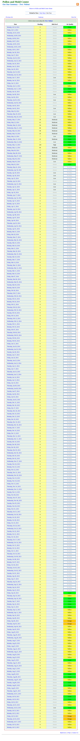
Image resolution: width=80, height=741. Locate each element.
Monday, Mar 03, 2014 (13, 287)
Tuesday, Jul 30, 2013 (13, 696)
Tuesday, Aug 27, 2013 (13, 640)
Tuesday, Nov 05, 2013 (13, 503)
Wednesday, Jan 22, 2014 (14, 363)
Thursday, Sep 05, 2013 (13, 624)
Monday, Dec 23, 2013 (13, 416)
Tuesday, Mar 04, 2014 (13, 285)
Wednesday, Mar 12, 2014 (14, 268)
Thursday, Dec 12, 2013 (13, 436)
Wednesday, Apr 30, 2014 (14, 170)
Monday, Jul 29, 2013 (13, 699)
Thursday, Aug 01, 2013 (14, 691)
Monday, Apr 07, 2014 (13, 217)
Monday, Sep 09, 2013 (13, 618)
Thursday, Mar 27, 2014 (14, 237)
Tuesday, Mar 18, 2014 (13, 257)
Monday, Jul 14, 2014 (13, 27)
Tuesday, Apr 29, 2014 (13, 173)
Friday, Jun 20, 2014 (12, 69)
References (63, 733)
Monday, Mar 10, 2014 (13, 273)
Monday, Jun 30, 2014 (13, 52)
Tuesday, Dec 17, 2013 (13, 427)
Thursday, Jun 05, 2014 (13, 100)
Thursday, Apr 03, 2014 (13, 223)
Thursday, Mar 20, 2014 (14, 251)
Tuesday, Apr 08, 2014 (13, 215)
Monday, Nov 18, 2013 (13, 481)
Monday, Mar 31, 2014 (13, 231)
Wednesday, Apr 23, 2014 (14, 184)
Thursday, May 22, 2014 (14, 125)
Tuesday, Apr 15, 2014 (13, 201)
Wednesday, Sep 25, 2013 (14, 584)
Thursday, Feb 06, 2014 (13, 332)
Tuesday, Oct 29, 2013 (13, 517)
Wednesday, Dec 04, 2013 (14, 453)
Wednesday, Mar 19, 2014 (14, 254)
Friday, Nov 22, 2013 (13, 470)
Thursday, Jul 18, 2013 (13, 719)
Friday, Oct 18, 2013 (13, 537)
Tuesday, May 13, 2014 (13, 145)
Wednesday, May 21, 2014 (14, 128)
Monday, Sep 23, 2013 (13, 590)
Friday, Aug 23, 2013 (13, 646)
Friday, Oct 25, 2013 (13, 523)
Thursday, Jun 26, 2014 (13, 58)
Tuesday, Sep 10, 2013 (13, 615)
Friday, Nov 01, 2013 (13, 509)
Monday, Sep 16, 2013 (13, 604)
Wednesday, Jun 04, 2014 (14, 103)
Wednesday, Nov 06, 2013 (14, 500)
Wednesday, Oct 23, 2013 (14, 528)
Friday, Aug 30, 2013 (13, 632)
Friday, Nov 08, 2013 (13, 495)
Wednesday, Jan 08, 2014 (14, 388)
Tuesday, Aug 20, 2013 (13, 654)
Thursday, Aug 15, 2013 (14, 663)
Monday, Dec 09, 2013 (13, 444)
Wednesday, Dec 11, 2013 (14, 439)
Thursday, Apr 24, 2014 (13, 181)
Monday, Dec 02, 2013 (13, 458)
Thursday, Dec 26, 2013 (13, 411)
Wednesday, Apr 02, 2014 (14, 226)
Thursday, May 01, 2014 (14, 167)
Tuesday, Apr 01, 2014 (13, 229)
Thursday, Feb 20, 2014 (13, 307)
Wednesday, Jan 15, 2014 (14, 374)
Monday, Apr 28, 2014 (13, 175)
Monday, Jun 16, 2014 (13, 80)
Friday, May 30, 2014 (13, 111)
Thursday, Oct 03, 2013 (13, 568)
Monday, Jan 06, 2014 (13, 394)
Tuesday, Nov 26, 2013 (13, 464)
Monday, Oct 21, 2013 (13, 534)
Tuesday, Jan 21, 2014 (13, 366)
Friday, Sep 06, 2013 (13, 621)
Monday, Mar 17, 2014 (13, 259)
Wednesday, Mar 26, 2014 (14, 240)
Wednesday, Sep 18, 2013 (14, 598)
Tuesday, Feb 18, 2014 (13, 313)
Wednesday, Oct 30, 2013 (14, 514)
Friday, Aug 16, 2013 (13, 660)
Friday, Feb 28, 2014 (13, 290)
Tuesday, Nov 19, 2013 (13, 478)
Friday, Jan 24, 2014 (12, 357)
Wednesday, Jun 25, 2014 (14, 61)
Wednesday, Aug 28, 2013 (14, 638)
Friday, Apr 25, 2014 (13, 178)
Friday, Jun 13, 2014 (12, 83)
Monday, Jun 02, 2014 (13, 108)
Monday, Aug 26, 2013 (13, 643)
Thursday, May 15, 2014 (14, 139)
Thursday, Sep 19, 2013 (13, 596)
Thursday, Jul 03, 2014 (13, 44)
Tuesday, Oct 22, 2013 (13, 531)
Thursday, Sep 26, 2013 (13, 582)
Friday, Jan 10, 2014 (12, 383)
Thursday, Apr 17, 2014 (13, 195)
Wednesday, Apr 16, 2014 (14, 198)
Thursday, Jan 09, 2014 (13, 385)
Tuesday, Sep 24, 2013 (13, 587)
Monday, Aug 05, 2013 (13, 685)
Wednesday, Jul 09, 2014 (14, 35)
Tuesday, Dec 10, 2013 (13, 441)
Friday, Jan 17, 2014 (12, 369)
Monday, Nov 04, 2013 (13, 506)
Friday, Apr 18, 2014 (13, 192)
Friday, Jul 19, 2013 (12, 716)
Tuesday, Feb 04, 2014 (13, 338)
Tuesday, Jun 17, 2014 (13, 77)
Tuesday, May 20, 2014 (13, 131)
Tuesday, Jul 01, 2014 (13, 49)
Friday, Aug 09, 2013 (13, 674)
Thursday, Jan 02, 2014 (13, 399)
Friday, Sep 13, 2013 (13, 607)
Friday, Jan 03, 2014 (12, 397)
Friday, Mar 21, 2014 (13, 248)
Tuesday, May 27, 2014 (13, 119)
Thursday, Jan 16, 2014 (13, 371)
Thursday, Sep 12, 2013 (13, 610)
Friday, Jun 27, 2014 (12, 55)
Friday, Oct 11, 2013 (12, 551)
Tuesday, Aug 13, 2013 (13, 668)
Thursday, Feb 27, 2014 (13, 293)
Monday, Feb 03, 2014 (13, 341)
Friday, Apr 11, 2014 (13, 206)
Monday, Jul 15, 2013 (13, 727)
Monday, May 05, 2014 (13, 161)
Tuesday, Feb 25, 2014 (13, 299)
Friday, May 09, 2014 (13, 150)
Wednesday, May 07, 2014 (14, 156)
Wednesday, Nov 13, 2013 (14, 489)
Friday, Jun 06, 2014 (12, 97)
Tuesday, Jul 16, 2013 (13, 724)
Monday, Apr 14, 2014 (13, 203)
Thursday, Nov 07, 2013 (14, 498)
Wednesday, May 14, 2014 (14, 142)
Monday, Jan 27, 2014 (13, 355)
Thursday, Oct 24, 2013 (13, 526)
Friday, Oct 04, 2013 (13, 565)
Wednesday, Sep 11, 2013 (14, 612)
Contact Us (75, 733)
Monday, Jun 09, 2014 (13, 94)
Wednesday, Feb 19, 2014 (14, 310)
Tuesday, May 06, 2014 (13, 159)
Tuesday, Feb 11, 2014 (13, 324)
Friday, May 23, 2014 (13, 122)
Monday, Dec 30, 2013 (13, 405)
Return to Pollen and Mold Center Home (40, 8)
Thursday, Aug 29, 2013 (14, 635)
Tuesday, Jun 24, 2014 (13, 63)
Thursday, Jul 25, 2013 (13, 705)
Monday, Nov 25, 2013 (13, 467)
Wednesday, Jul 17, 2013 (14, 722)
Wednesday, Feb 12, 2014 (14, 321)
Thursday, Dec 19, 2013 (13, 422)
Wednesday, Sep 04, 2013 (14, 626)
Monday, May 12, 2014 (13, 147)
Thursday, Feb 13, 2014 (13, 318)
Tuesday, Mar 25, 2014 (13, 243)
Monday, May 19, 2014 (13, 133)
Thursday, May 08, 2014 (14, 153)
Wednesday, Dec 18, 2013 (14, 425)
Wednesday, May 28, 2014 (14, 117)
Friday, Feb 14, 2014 (13, 315)
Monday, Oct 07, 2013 (13, 562)
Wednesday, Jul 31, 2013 (14, 694)
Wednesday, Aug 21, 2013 (14, 652)
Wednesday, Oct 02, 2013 (14, 570)
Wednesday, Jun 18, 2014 (14, 75)
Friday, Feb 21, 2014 (13, 304)
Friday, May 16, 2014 (13, 136)
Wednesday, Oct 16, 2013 (14, 542)
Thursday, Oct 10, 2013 (13, 554)
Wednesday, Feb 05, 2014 (14, 335)
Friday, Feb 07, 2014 (13, 329)
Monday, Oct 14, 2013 (13, 548)
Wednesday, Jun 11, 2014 (14, 89)
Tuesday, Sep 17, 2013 (13, 601)
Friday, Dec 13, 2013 (13, 433)
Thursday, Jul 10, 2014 (13, 33)
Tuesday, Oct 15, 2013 (13, 545)
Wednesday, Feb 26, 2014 (14, 296)
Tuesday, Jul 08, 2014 (13, 38)
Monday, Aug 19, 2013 (13, 657)
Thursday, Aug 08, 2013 (14, 677)
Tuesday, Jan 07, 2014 (13, 391)
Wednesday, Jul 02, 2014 (14, 47)
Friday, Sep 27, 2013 (13, 579)
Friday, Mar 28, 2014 (13, 234)
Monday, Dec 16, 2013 (13, 430)
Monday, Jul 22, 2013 (13, 713)
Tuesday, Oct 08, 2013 (13, 559)
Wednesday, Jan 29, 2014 (14, 349)
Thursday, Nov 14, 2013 (14, 486)
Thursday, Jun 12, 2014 (13, 86)
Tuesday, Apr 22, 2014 (13, 187)
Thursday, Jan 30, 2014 (13, 346)
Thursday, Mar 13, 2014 (14, 265)
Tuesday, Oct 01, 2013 (13, 573)
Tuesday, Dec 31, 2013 (13, 402)
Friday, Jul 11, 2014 (12, 30)
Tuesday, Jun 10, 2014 (13, 91)
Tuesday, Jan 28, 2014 (13, 352)
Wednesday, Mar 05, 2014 (14, 282)
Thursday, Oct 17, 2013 (13, 540)
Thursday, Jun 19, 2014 (13, 72)
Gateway (40, 17)
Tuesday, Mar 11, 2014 (13, 271)
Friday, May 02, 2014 (13, 164)
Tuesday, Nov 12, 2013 (13, 492)
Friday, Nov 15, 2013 (13, 484)
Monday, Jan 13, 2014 (13, 380)
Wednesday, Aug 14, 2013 (14, 666)
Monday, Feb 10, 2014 (13, 327)
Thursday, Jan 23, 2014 (13, 360)
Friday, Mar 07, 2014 (13, 276)
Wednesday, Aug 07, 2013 (14, 680)
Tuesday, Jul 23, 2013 (13, 710)
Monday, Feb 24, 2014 (13, 301)
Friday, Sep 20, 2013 (13, 593)
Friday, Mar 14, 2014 (13, 262)
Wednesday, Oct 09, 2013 (14, 556)
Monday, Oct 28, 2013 (13, 520)
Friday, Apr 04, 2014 (13, 220)
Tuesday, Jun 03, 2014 (13, 105)
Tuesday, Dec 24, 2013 (13, 413)
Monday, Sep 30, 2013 (13, 576)
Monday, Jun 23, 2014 (13, 66)
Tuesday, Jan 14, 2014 (13, 377)
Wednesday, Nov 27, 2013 (14, 461)
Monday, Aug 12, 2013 (13, 671)
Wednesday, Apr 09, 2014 (14, 212)
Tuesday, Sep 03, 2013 (13, 629)
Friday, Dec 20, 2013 (13, 419)
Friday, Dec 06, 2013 (13, 447)
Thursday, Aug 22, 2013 (14, 649)
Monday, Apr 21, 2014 (13, 189)
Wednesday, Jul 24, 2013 (14, 708)
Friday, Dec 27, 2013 (13, 408)
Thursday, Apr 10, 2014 (13, 209)
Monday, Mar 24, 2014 (13, 245)
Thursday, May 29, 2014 (14, 114)
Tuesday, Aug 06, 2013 (13, 682)
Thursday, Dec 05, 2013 (13, 450)
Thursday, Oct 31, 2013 (13, 512)
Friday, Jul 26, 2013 (12, 702)
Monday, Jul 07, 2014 (13, 41)
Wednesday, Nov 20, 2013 (14, 475)
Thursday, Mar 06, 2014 (14, 279)
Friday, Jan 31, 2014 (12, 343)
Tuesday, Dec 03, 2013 (13, 456)
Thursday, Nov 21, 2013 (14, 472)
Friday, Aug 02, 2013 (13, 688)
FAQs (69, 733)
